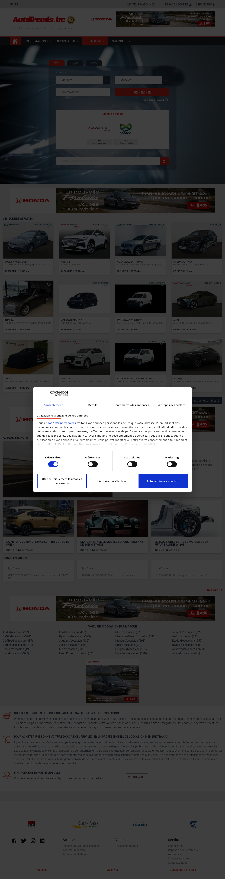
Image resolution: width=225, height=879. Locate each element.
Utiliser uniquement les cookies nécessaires (62, 481)
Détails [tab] (92, 404)
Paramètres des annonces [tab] (132, 404)
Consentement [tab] (53, 404)
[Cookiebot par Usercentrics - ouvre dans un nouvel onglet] (52, 393)
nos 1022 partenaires (61, 423)
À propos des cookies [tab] (171, 404)
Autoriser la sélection (112, 481)
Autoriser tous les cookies (163, 481)
